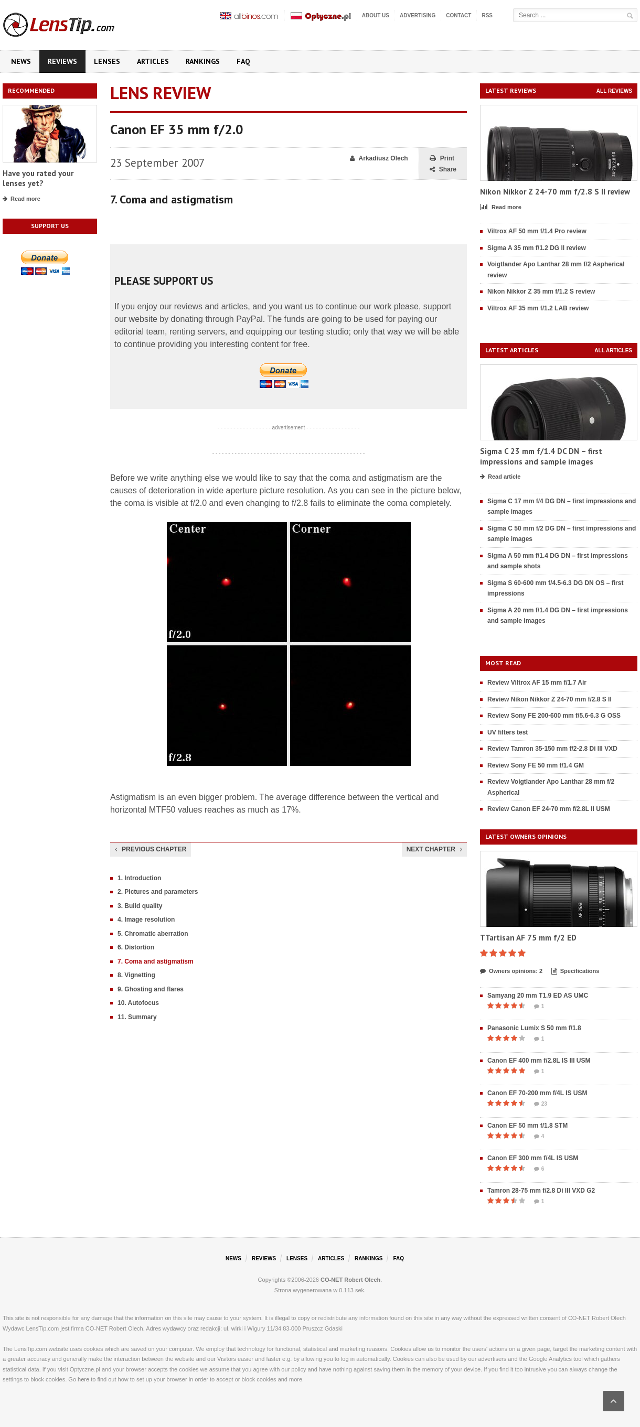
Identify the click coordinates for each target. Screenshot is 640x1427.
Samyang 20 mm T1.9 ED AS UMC (537, 995)
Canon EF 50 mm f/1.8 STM (527, 1125)
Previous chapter (150, 849)
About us (375, 15)
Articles (153, 61)
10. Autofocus (138, 1003)
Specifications (575, 971)
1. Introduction (139, 878)
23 (540, 1104)
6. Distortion (136, 947)
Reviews (62, 61)
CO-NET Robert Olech (350, 1280)
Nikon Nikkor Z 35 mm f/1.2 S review (541, 291)
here (83, 1379)
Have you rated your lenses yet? (38, 178)
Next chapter (434, 849)
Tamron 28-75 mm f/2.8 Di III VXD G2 (541, 1190)
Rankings (203, 61)
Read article (500, 477)
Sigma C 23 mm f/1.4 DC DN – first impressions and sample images (541, 456)
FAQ (243, 61)
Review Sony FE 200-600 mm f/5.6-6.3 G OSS (554, 715)
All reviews (614, 91)
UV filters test (507, 732)
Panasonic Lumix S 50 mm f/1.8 (534, 1028)
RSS (487, 15)
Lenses (107, 61)
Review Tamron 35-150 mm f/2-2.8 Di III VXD (552, 748)
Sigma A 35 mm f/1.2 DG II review (536, 248)
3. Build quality (140, 906)
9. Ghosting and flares (151, 989)
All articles (613, 350)
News (21, 61)
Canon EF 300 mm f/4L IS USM (532, 1158)
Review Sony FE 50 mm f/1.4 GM (535, 765)
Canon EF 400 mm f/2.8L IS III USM (539, 1060)
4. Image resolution (146, 919)
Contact (458, 15)
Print (442, 158)
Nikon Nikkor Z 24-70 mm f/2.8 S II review (555, 192)
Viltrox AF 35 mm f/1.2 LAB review (538, 308)
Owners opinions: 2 (511, 971)
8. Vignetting (136, 975)
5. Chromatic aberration (153, 933)
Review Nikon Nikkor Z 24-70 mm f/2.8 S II (549, 699)
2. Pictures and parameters (158, 891)
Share (443, 169)
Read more (21, 199)
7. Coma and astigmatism (156, 961)
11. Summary (137, 1017)
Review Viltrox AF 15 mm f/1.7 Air (536, 682)
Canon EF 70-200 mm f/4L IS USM (537, 1093)
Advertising (417, 15)
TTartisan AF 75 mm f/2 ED (528, 938)
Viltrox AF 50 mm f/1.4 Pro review (536, 231)
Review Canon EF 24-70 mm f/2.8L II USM (548, 809)
